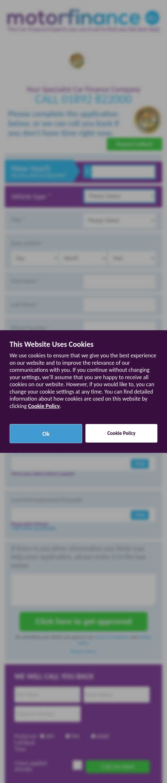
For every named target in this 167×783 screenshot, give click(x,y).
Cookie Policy (44, 406)
